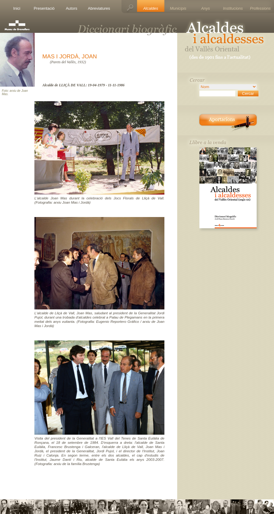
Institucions (233, 8)
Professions (260, 8)
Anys (205, 8)
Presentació (44, 8)
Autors (71, 8)
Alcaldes (150, 8)
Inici (16, 8)
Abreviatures (99, 8)
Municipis (178, 8)
